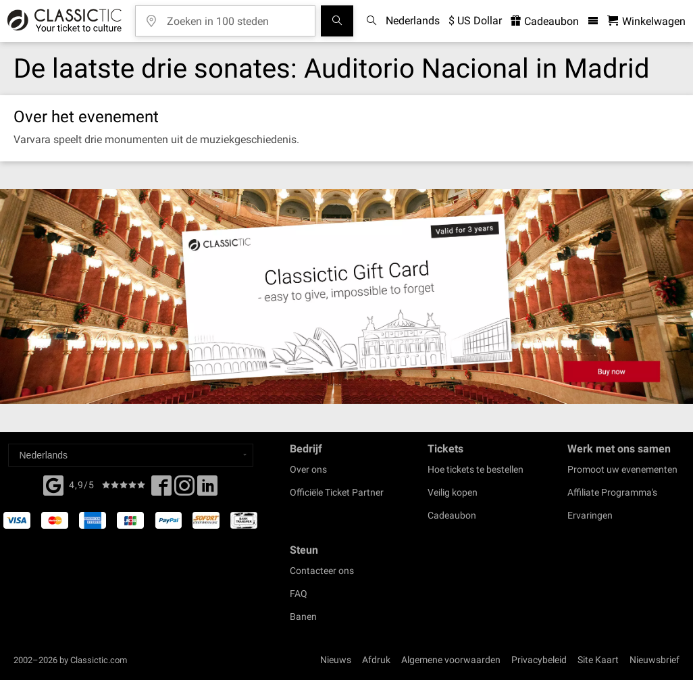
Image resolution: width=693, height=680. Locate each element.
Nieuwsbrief (654, 659)
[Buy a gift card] (346, 296)
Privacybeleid (539, 659)
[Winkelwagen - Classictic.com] (646, 21)
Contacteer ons (322, 570)
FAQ (298, 593)
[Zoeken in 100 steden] (235, 16)
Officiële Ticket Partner (337, 492)
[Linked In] (207, 489)
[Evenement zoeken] (337, 20)
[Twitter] (184, 489)
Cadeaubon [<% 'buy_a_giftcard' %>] (545, 21)
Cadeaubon (452, 515)
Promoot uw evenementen (622, 469)
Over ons (308, 469)
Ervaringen (590, 515)
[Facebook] (53, 484)
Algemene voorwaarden (450, 659)
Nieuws (335, 659)
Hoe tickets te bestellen (475, 469)
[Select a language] (130, 455)
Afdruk (376, 659)
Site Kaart (598, 659)
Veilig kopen (453, 492)
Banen (303, 616)
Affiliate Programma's (612, 492)
